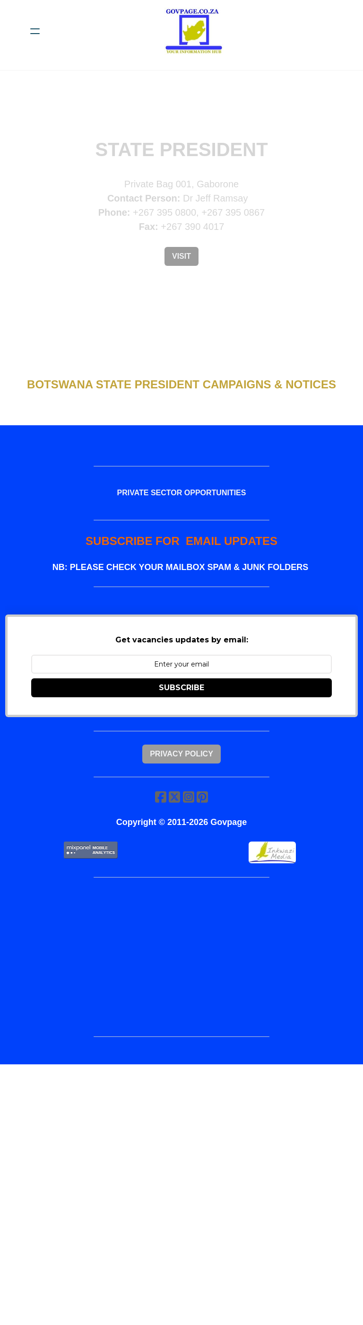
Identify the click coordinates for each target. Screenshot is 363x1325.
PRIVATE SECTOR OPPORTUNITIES (181, 498)
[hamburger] (35, 31)
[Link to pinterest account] (204, 825)
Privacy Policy (181, 776)
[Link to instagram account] (189, 825)
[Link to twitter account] (174, 825)
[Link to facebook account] (158, 825)
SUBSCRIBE (181, 704)
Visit (181, 256)
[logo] (193, 31)
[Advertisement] (181, 991)
